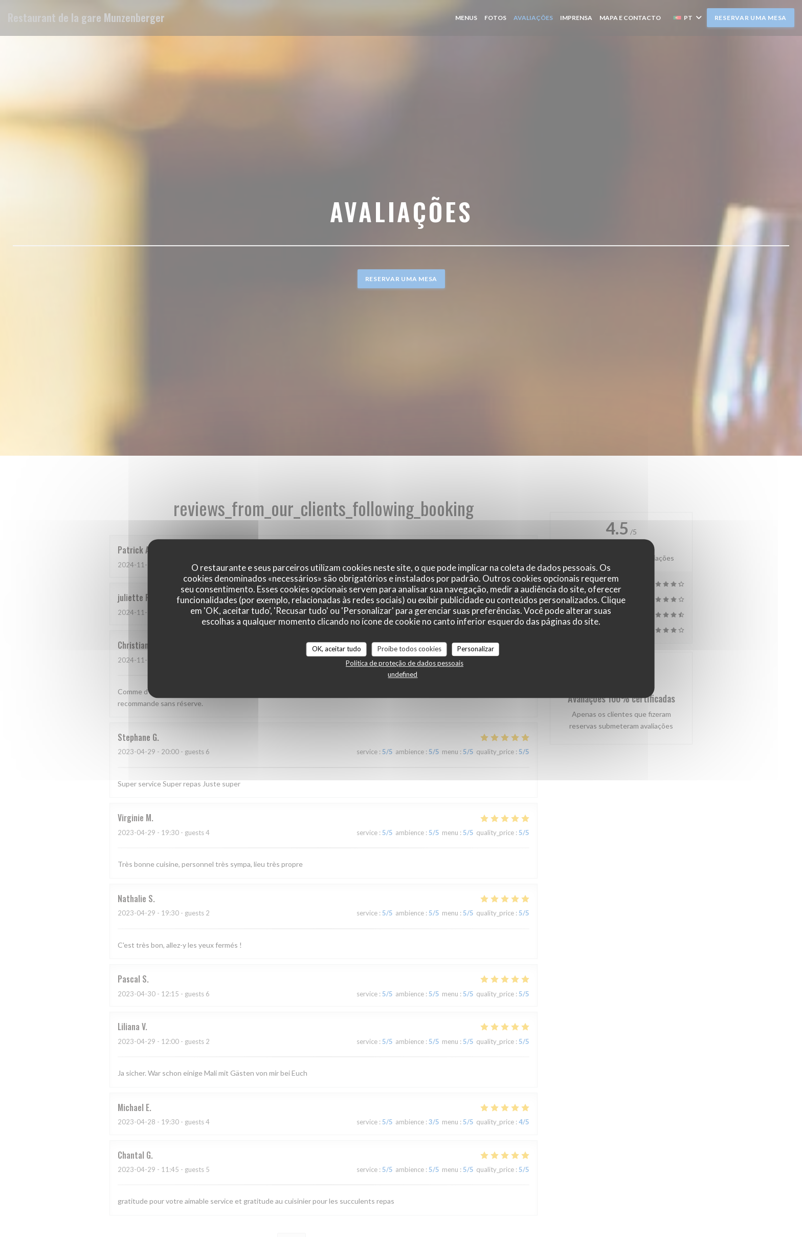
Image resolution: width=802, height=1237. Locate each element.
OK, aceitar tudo (336, 649)
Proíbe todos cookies (409, 649)
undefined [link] (402, 674)
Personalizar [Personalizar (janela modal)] (475, 649)
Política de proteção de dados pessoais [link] (404, 663)
